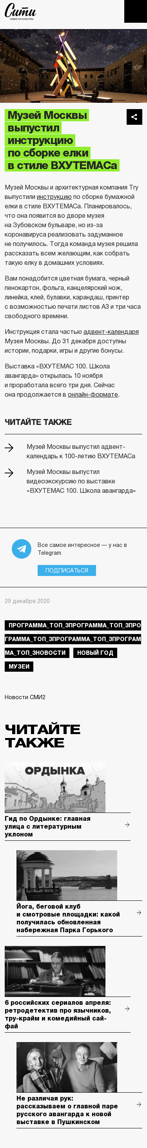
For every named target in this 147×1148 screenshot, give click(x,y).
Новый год (95, 653)
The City (20, 11)
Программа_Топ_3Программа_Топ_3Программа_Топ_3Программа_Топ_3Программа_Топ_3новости (73, 639)
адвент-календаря (111, 331)
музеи (19, 666)
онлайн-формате (93, 394)
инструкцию (54, 196)
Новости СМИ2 (25, 697)
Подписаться (66, 570)
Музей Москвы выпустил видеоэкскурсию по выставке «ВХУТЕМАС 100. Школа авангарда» (81, 481)
